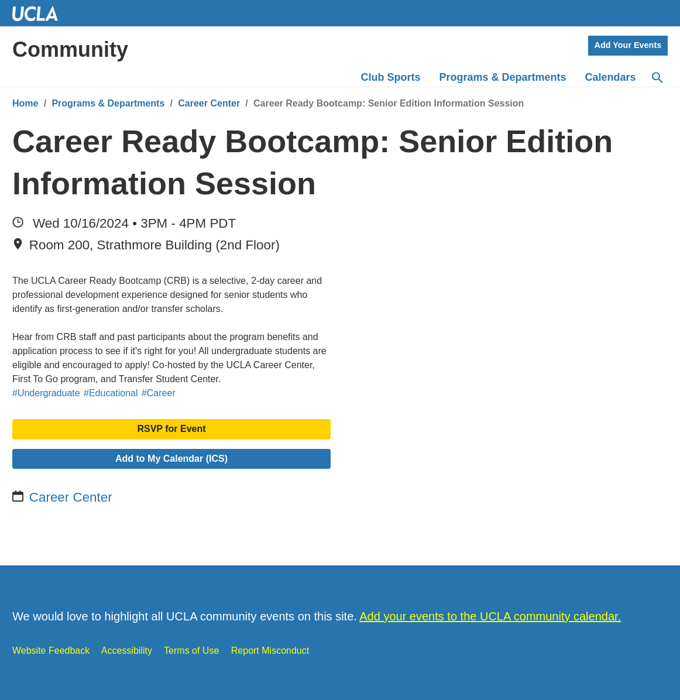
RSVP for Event (171, 429)
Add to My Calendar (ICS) (171, 459)
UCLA (40, 13)
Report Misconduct (270, 651)
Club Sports (391, 77)
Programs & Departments (107, 103)
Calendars (610, 77)
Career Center (209, 103)
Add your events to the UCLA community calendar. (490, 616)
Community (70, 49)
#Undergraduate (46, 393)
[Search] (656, 77)
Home (25, 103)
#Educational (111, 393)
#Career (159, 393)
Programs (502, 77)
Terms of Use (191, 651)
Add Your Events (628, 45)
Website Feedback (51, 651)
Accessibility (126, 651)
